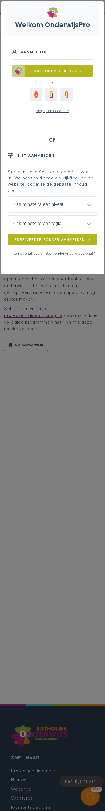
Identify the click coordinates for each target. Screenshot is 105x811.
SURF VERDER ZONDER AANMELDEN (52, 239)
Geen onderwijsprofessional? (70, 253)
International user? (26, 253)
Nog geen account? (52, 111)
